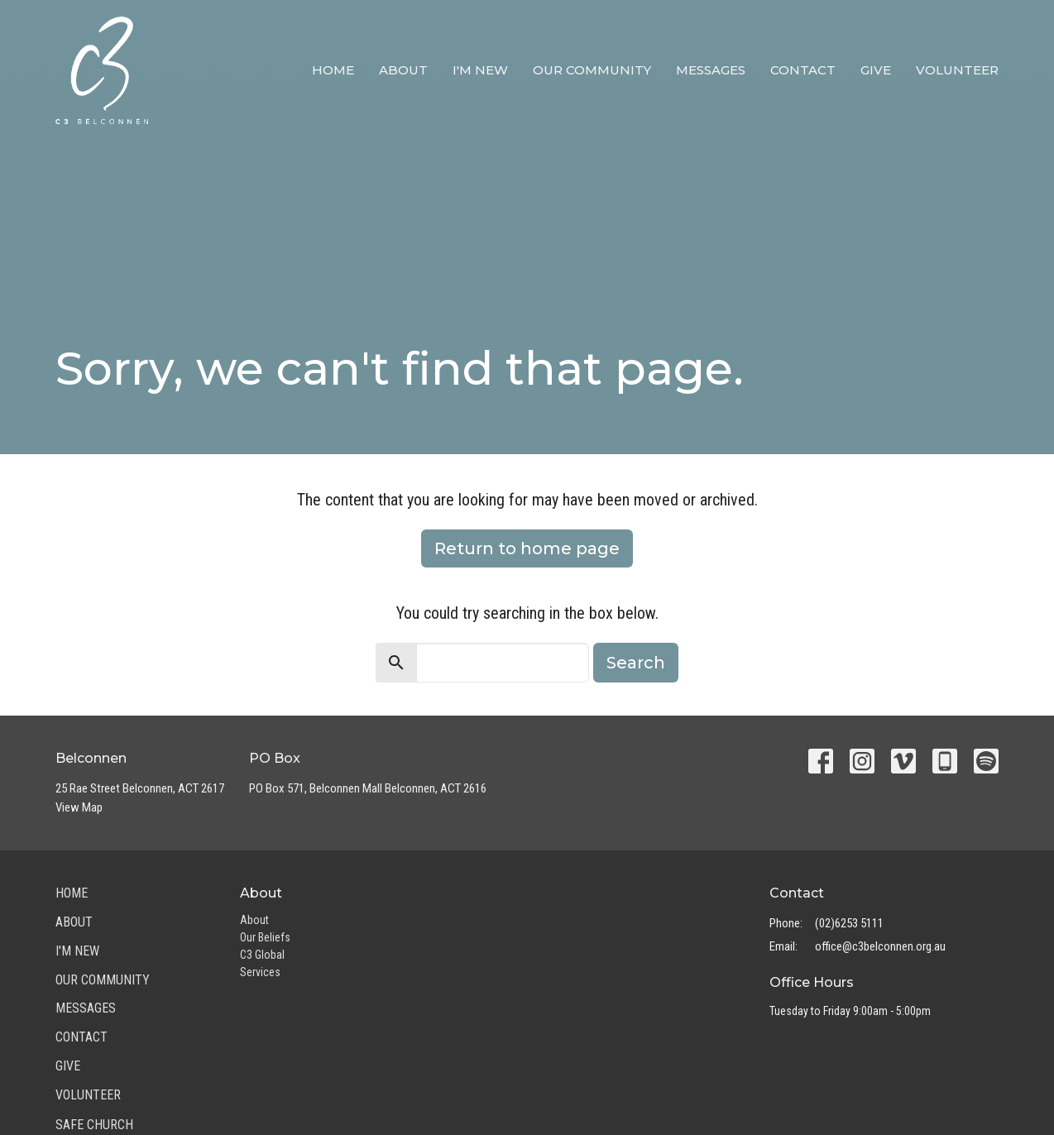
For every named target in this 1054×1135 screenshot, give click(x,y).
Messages (710, 70)
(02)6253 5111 (849, 923)
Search (635, 663)
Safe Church (94, 1125)
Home (333, 70)
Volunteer (957, 70)
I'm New (480, 70)
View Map (79, 807)
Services (260, 972)
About (403, 70)
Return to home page (527, 548)
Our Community (592, 70)
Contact (803, 70)
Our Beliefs (265, 937)
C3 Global (262, 954)
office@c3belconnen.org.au (880, 946)
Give (875, 70)
